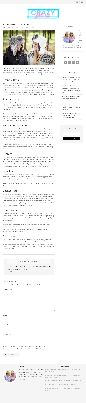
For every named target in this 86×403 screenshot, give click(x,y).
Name (6, 315)
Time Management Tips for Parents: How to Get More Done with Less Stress (71, 80)
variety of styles (8, 133)
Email (6, 325)
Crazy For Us (43, 14)
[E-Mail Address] (71, 134)
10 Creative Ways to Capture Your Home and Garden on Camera (71, 99)
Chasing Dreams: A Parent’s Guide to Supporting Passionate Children (71, 115)
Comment (8, 289)
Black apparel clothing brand (17, 94)
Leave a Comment (31, 27)
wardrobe (49, 242)
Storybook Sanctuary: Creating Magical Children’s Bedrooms (71, 107)
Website (7, 334)
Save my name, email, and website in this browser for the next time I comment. (24, 347)
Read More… (65, 49)
